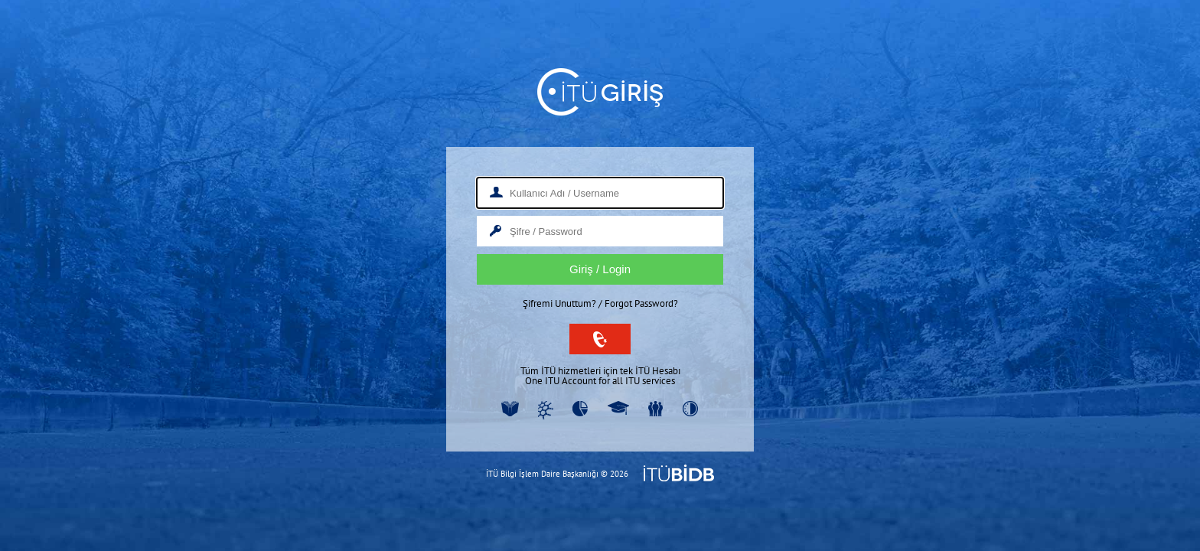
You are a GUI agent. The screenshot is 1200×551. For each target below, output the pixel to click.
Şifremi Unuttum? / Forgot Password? (600, 303)
